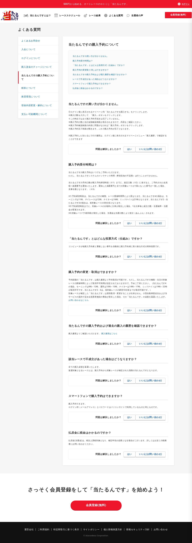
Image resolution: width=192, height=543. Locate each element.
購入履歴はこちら (109, 333)
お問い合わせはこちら (79, 300)
